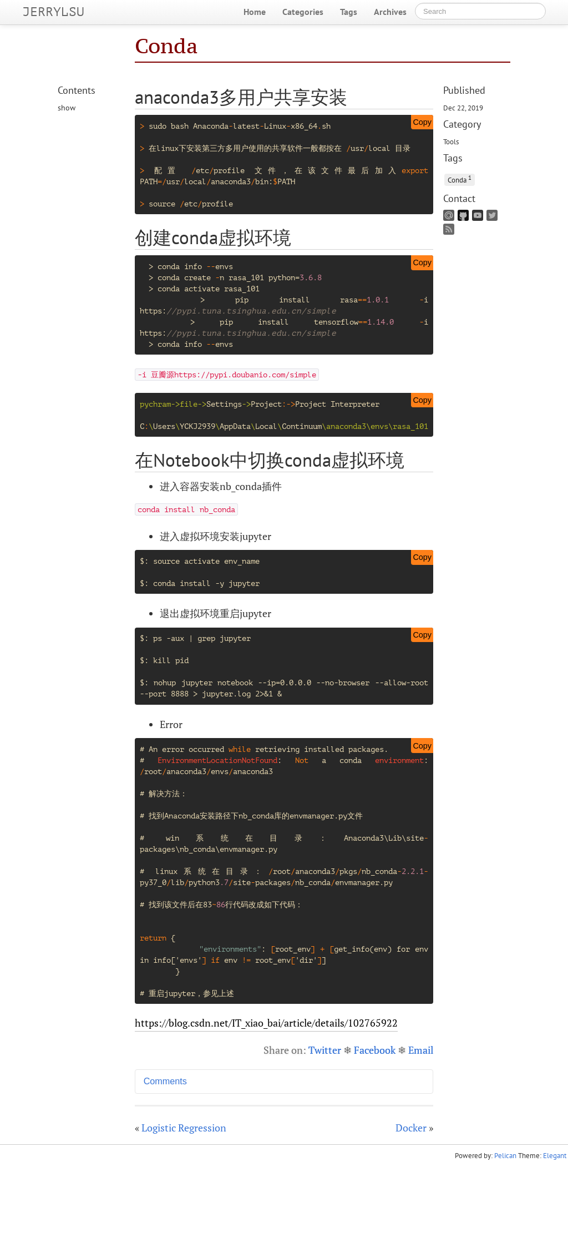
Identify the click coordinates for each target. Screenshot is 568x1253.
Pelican (505, 1155)
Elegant (554, 1155)
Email (420, 1050)
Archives (390, 11)
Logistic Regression (183, 1127)
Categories (302, 11)
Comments (165, 1081)
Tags (348, 11)
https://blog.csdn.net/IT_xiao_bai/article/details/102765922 (266, 1022)
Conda (166, 46)
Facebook (374, 1050)
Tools (451, 141)
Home (255, 11)
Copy (422, 122)
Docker (411, 1127)
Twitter (324, 1050)
